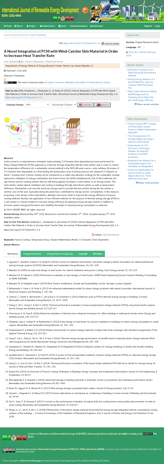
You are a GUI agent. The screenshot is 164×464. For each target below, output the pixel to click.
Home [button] (6, 35)
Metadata (97, 253)
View (105, 234)
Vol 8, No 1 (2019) (28, 35)
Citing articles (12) (32, 253)
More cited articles (148, 182)
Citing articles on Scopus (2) (59, 253)
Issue (62, 26)
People (31, 26)
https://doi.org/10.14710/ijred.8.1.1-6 (82, 43)
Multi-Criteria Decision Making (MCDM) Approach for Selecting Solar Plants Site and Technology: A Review (141, 96)
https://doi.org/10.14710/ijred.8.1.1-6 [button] (24, 97)
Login (157, 26)
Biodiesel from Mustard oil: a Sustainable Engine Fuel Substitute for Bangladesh (141, 163)
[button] (5, 79)
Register (148, 26)
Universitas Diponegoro (31, 460)
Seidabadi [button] (41, 35)
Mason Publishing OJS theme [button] (97, 460)
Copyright (83, 253)
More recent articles (147, 104)
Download (114, 234)
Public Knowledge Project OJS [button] (67, 460)
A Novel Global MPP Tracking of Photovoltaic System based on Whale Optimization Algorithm (141, 128)
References (13, 253)
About (18, 26)
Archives (14, 35)
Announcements (78, 26)
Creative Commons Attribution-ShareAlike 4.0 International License (78, 82)
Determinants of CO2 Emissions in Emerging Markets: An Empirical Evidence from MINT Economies (138, 151)
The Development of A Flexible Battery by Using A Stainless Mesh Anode (140, 138)
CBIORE (101, 449)
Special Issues (96, 26)
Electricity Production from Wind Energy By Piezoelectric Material (141, 72)
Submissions (47, 26)
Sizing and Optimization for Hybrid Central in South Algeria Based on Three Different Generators (140, 174)
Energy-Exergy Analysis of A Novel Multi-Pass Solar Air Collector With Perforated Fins (141, 83)
